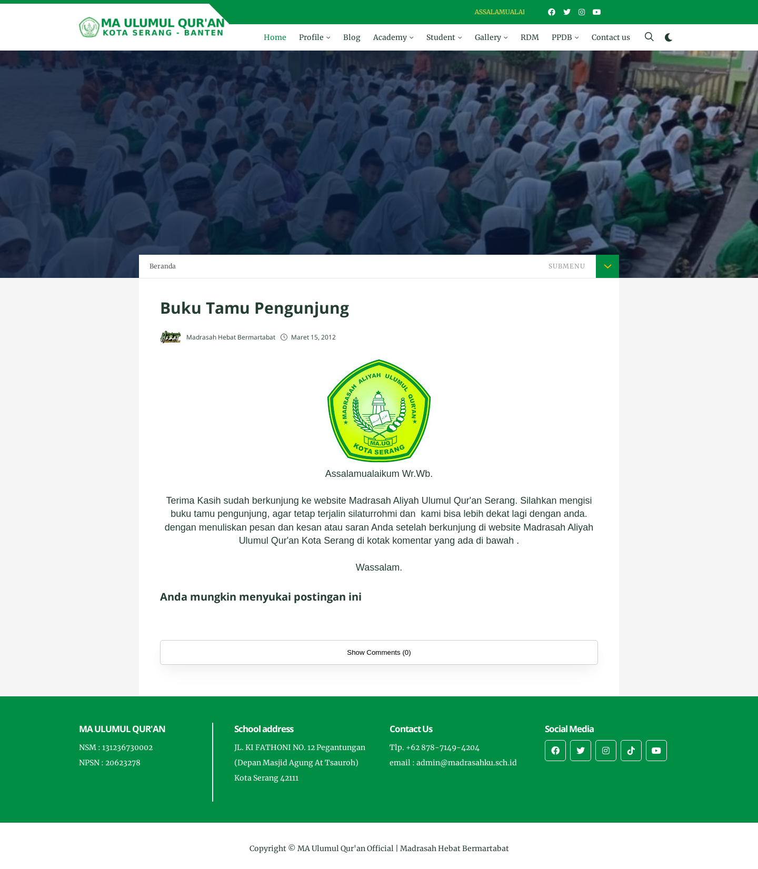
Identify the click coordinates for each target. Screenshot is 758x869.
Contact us (611, 37)
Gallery (488, 37)
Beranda (162, 266)
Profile (311, 37)
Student (440, 37)
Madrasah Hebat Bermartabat (454, 848)
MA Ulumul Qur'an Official (345, 848)
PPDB (562, 37)
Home (275, 37)
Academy (390, 37)
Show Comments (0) (379, 652)
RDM (530, 37)
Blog (352, 37)
